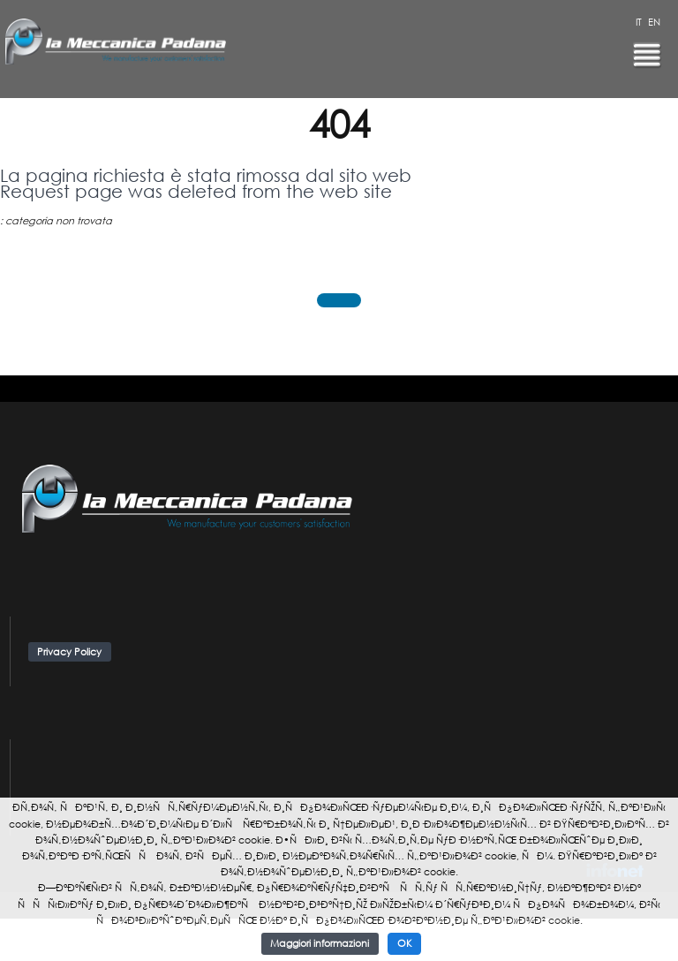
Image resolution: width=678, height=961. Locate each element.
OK (404, 943)
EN (654, 22)
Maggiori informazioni (319, 943)
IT (639, 22)
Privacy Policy (69, 652)
